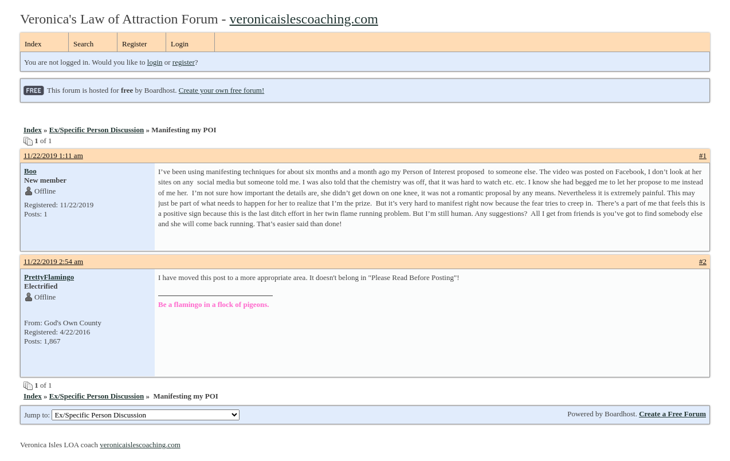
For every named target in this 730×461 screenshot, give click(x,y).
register (183, 62)
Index (33, 44)
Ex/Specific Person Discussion (96, 129)
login (155, 62)
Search (83, 44)
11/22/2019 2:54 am (53, 261)
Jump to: (132, 414)
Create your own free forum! (221, 90)
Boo (30, 171)
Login (180, 44)
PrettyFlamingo (49, 277)
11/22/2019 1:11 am (53, 155)
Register (134, 44)
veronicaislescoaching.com (304, 18)
